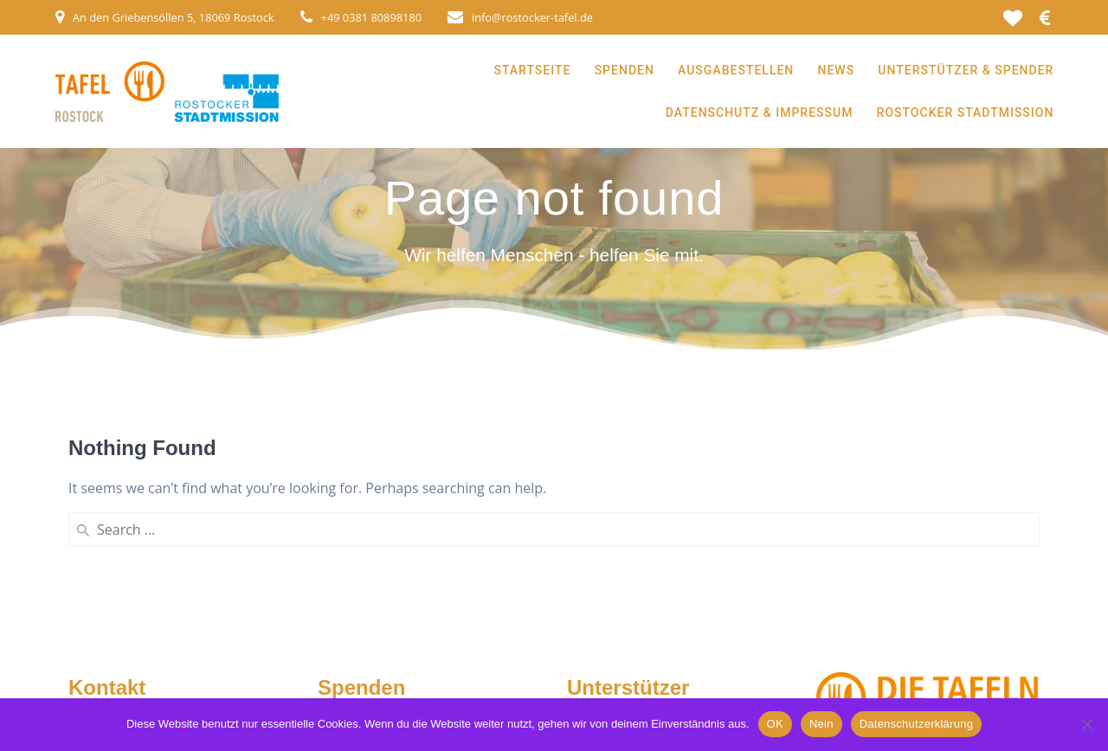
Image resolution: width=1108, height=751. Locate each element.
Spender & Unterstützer (649, 649)
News (836, 70)
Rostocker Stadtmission (965, 112)
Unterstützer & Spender (965, 70)
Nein (821, 723)
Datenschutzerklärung (916, 723)
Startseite (531, 70)
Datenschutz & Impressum (760, 112)
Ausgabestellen (736, 70)
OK (775, 723)
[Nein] (1086, 724)
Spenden (624, 70)
